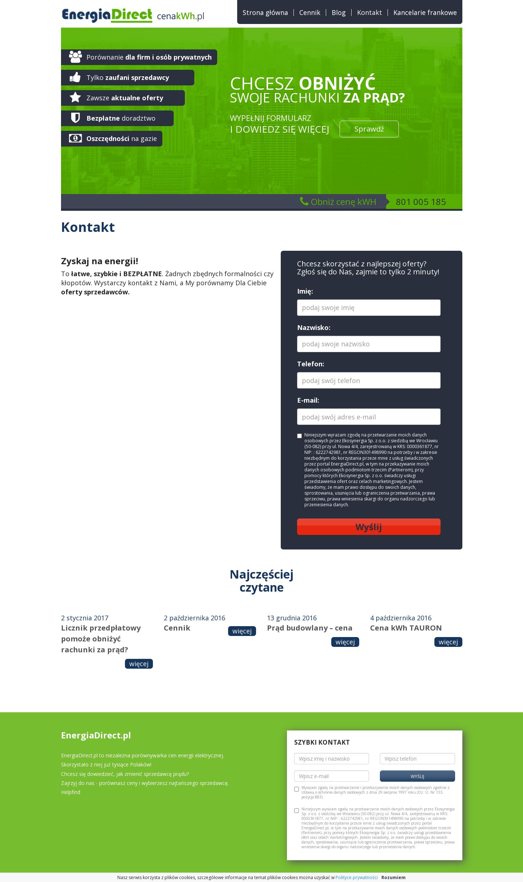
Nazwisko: (314, 327)
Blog (339, 12)
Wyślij (369, 527)
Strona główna (265, 12)
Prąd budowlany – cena (310, 628)
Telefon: (310, 363)
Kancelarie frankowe (425, 12)
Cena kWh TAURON (406, 628)
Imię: (305, 291)
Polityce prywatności (357, 877)
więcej (139, 663)
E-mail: (308, 400)
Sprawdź (369, 129)
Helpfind (70, 792)
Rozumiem (393, 877)
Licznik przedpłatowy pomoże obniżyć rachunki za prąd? (101, 639)
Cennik (309, 12)
